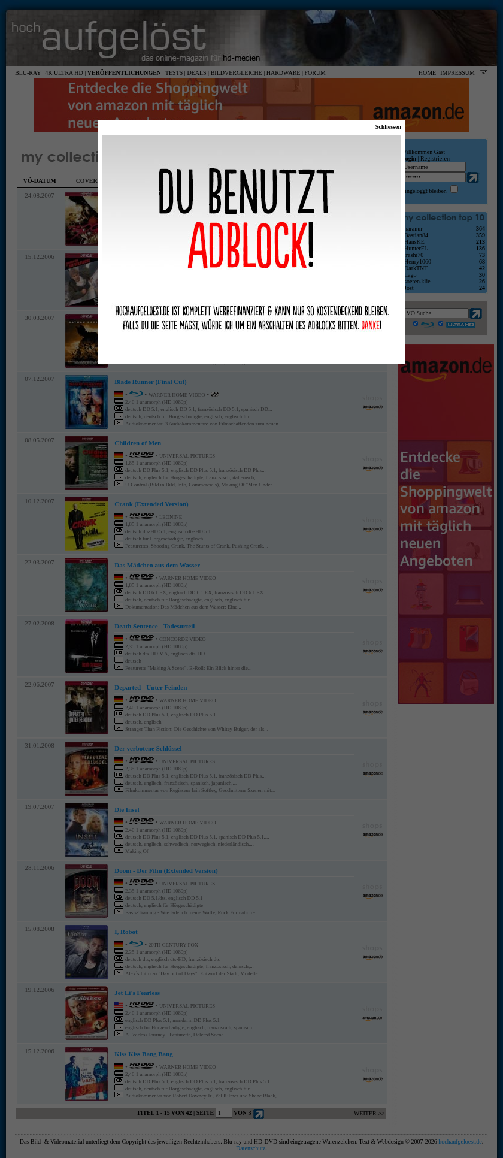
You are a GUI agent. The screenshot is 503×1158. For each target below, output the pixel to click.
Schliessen (388, 126)
